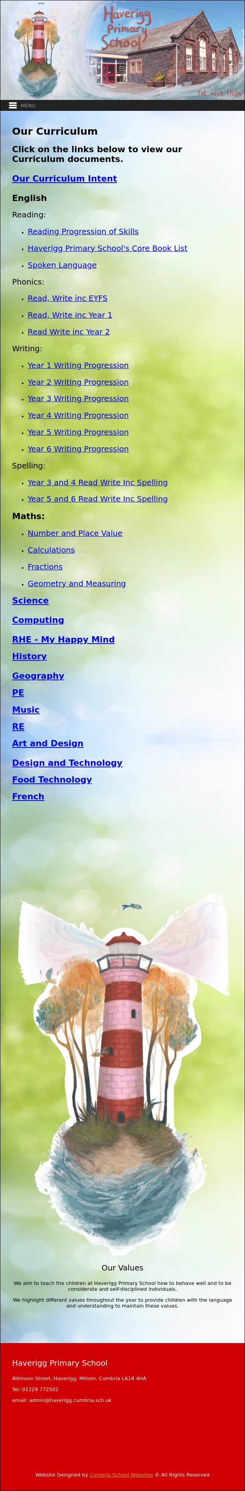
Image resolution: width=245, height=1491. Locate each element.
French (28, 796)
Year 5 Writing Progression (78, 432)
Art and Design (47, 743)
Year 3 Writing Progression (78, 398)
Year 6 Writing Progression (78, 449)
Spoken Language (62, 265)
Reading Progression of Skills (83, 231)
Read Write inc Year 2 (69, 331)
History (29, 656)
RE (18, 726)
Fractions (45, 566)
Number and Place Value (75, 533)
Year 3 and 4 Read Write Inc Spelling (98, 482)
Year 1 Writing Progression (78, 365)
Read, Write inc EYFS (68, 298)
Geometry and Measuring (77, 583)
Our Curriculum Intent (64, 178)
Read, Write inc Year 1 (70, 315)
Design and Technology (67, 763)
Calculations (51, 550)
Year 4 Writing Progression (78, 415)
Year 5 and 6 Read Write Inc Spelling (98, 499)
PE (18, 692)
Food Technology (52, 780)
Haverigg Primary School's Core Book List (107, 248)
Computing (38, 620)
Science (30, 600)
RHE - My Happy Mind (63, 639)
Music (25, 710)
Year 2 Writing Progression (78, 382)
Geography (38, 676)
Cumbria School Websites (121, 1475)
